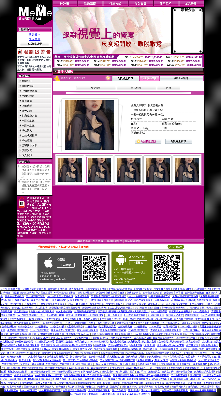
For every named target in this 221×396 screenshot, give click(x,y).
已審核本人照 (29, 145)
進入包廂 (136, 87)
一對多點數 (28, 120)
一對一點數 (28, 125)
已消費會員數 (29, 90)
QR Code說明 (176, 246)
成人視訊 (27, 155)
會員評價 (27, 100)
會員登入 (34, 34)
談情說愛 (27, 150)
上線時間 (27, 105)
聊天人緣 (27, 110)
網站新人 (27, 130)
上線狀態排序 (29, 135)
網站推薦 (27, 140)
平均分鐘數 (28, 95)
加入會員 (34, 39)
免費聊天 (95, 87)
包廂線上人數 (29, 115)
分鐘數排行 (28, 86)
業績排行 (27, 81)
